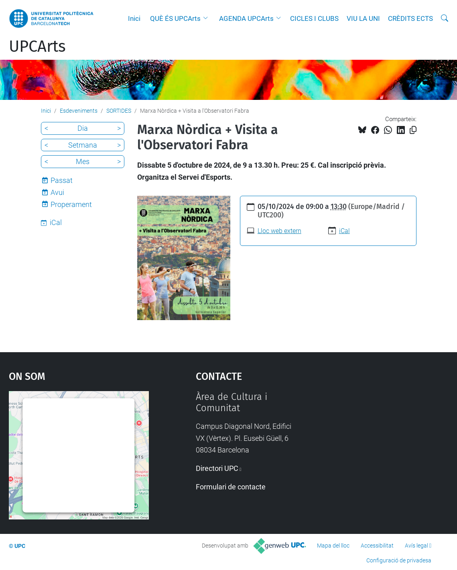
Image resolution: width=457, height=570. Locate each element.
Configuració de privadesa (398, 560)
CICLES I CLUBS (314, 18)
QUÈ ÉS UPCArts (175, 18)
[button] (207, 18)
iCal (344, 231)
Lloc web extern (279, 231)
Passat (62, 180)
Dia (82, 128)
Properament (71, 204)
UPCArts (37, 46)
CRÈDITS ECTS (410, 18)
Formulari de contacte (231, 487)
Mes (82, 161)
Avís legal (416, 545)
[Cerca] (444, 18)
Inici (134, 18)
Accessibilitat (377, 545)
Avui (57, 192)
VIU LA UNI (363, 18)
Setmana (82, 145)
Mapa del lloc (333, 545)
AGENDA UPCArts (246, 18)
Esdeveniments (78, 111)
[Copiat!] (413, 130)
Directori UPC (217, 468)
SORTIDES (118, 111)
